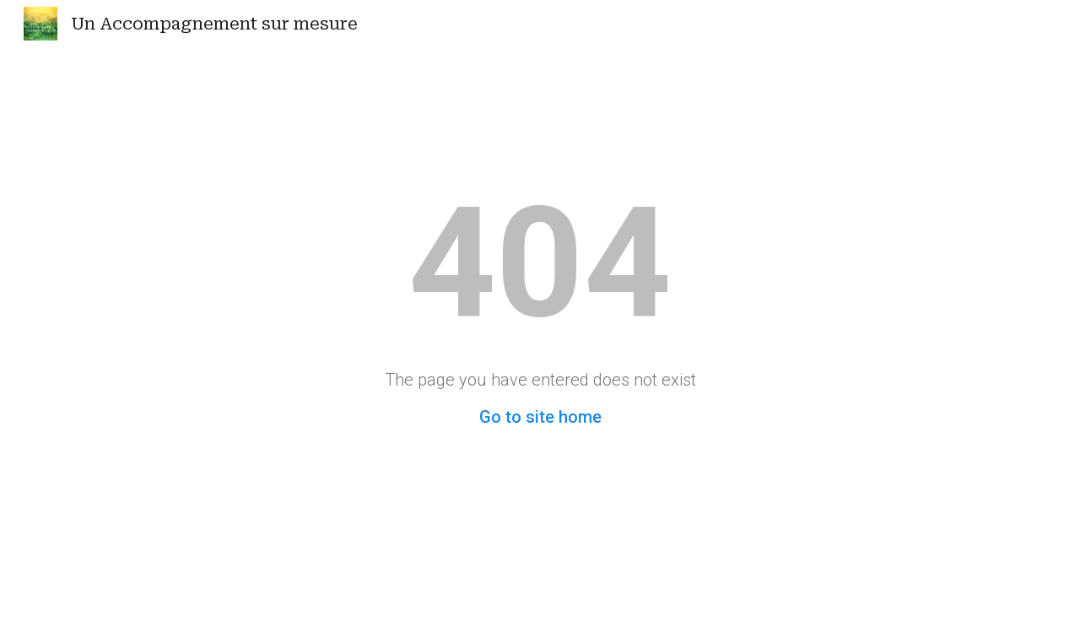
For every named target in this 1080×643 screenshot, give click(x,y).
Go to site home (540, 417)
